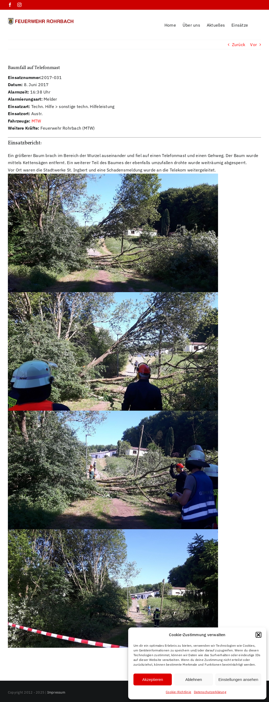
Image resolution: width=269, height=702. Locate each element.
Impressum (56, 685)
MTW (36, 114)
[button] (258, 634)
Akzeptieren (152, 679)
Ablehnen (193, 679)
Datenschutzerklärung (210, 692)
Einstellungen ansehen (238, 679)
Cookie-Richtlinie (178, 692)
